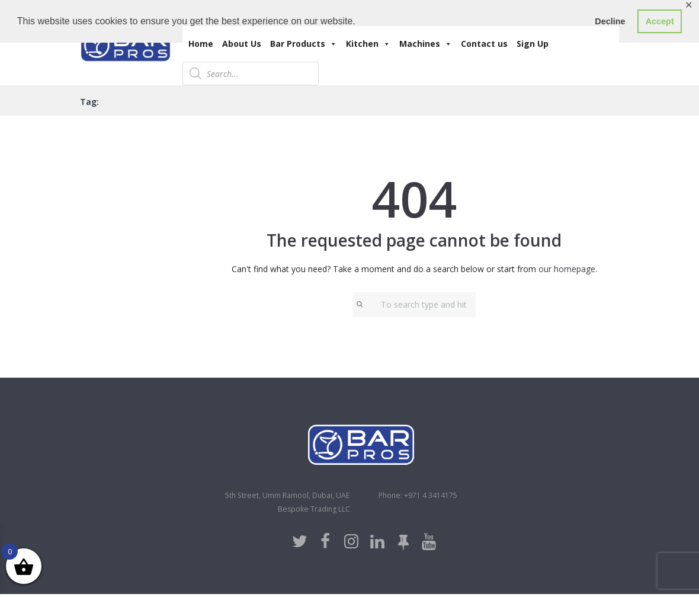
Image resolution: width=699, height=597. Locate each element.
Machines (425, 44)
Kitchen (368, 44)
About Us (241, 43)
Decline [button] (610, 21)
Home (200, 43)
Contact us (484, 43)
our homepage (566, 268)
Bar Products (303, 44)
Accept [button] (660, 21)
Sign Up (533, 43)
